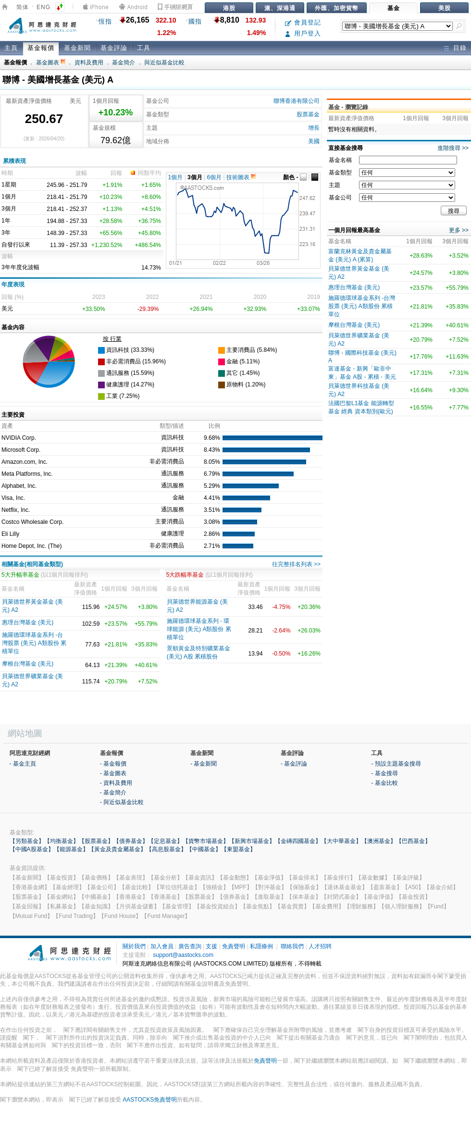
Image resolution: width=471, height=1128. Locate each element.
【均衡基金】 (61, 841)
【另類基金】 (27, 841)
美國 (314, 141)
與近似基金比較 (164, 62)
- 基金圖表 (113, 773)
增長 (314, 127)
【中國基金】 (203, 849)
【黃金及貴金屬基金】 (117, 849)
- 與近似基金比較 (122, 802)
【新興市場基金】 (252, 841)
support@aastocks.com (183, 955)
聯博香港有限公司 (296, 101)
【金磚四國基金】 (298, 841)
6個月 (214, 177)
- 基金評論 (294, 763)
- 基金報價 (113, 763)
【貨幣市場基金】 (206, 841)
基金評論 (113, 47)
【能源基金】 (71, 849)
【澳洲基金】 (378, 841)
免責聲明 (233, 946)
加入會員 (162, 946)
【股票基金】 (96, 841)
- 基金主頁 (23, 763)
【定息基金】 (165, 841)
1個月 (175, 177)
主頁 (11, 47)
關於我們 (134, 946)
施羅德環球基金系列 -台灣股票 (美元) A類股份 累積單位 (34, 643)
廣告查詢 (189, 946)
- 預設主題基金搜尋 (396, 763)
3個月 (194, 177)
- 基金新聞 (203, 763)
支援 (211, 946)
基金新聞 (77, 47)
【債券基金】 (130, 841)
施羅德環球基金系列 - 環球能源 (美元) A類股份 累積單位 (199, 629)
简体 (22, 7)
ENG (43, 7)
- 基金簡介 (113, 792)
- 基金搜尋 (384, 773)
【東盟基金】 (238, 849)
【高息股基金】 (166, 849)
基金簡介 (123, 62)
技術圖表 (241, 177)
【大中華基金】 (341, 841)
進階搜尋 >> (453, 148)
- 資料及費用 (116, 783)
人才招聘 (320, 946)
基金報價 (40, 47)
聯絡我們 (292, 946)
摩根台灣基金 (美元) (27, 663)
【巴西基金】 (413, 841)
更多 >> (459, 230)
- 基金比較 (384, 783)
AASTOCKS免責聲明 (150, 1099)
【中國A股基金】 (32, 849)
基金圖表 (50, 62)
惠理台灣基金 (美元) (27, 622)
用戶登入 (303, 33)
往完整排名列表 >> (296, 564)
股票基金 (308, 114)
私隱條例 (261, 946)
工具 (143, 47)
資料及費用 (88, 62)
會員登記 (303, 22)
